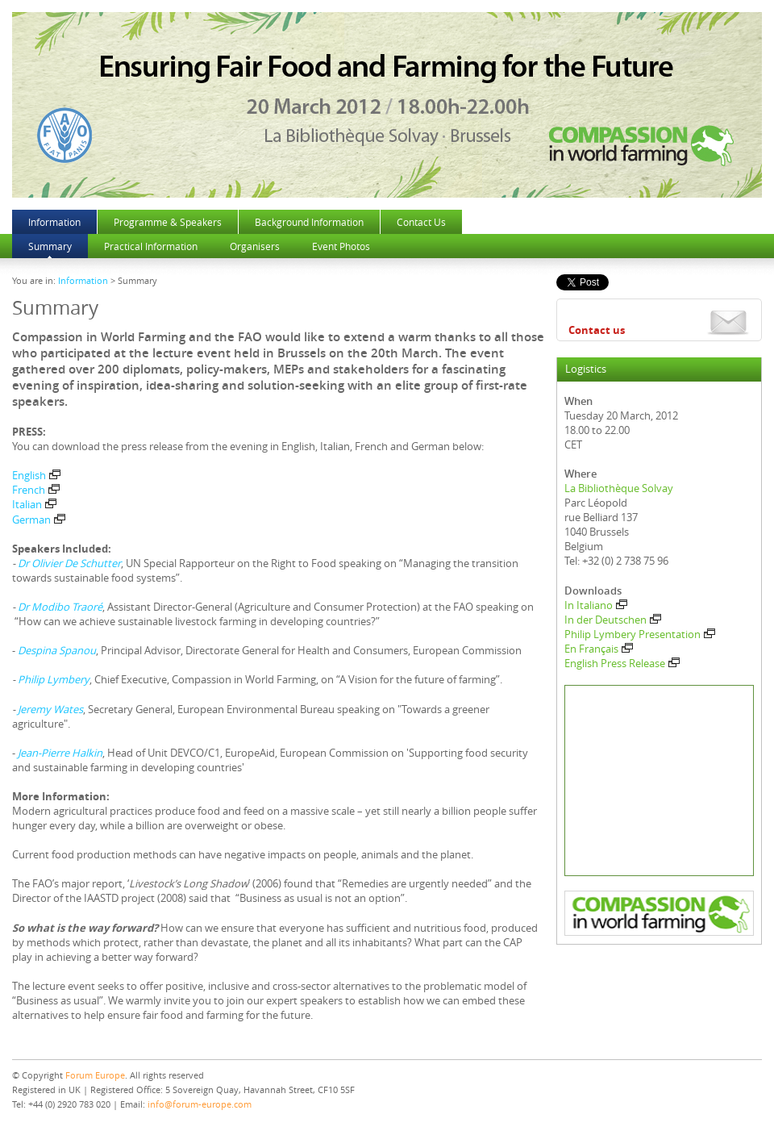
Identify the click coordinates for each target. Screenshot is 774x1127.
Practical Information (151, 246)
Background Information (309, 221)
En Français (598, 648)
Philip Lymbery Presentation (639, 634)
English (36, 475)
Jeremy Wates (50, 709)
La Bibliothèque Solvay (618, 488)
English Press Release (622, 663)
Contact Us (421, 221)
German (38, 519)
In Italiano (595, 605)
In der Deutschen (612, 619)
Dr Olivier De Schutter (69, 563)
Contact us (596, 330)
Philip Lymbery (53, 679)
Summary (50, 246)
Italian (34, 504)
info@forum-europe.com (200, 1104)
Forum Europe (95, 1075)
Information (54, 221)
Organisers (255, 246)
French (36, 489)
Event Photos (341, 246)
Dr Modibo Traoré (60, 606)
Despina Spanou (57, 650)
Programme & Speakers (168, 221)
